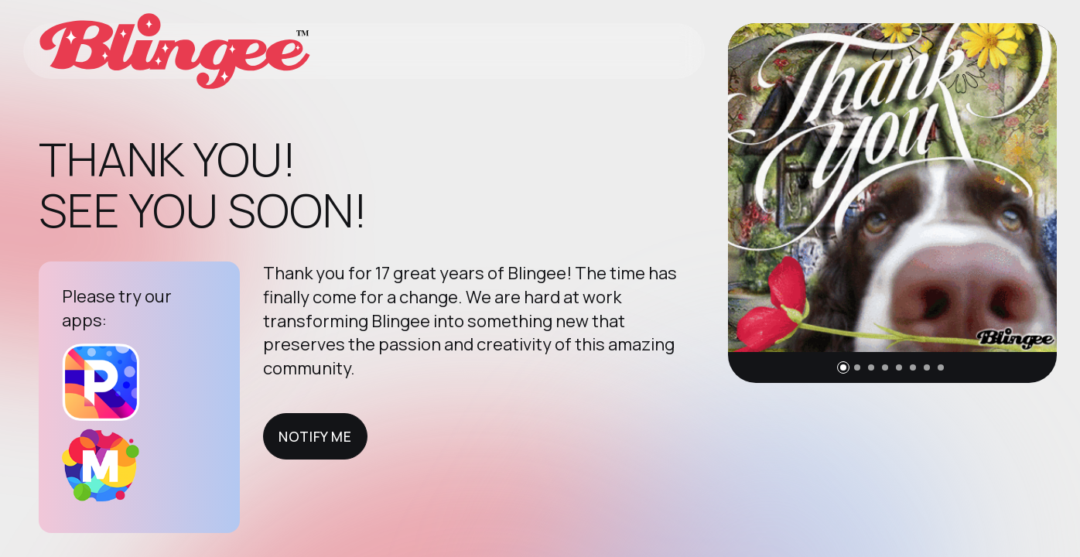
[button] (843, 367)
